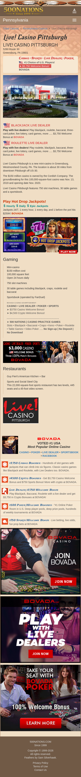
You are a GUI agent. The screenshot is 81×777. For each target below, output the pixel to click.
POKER (35, 452)
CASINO (24, 452)
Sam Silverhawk (47, 757)
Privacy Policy (40, 762)
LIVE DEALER (50, 452)
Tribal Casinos (11, 28)
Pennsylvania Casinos (35, 28)
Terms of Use (40, 766)
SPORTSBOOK (70, 452)
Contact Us (40, 770)
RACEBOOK (50, 455)
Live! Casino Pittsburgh (64, 28)
